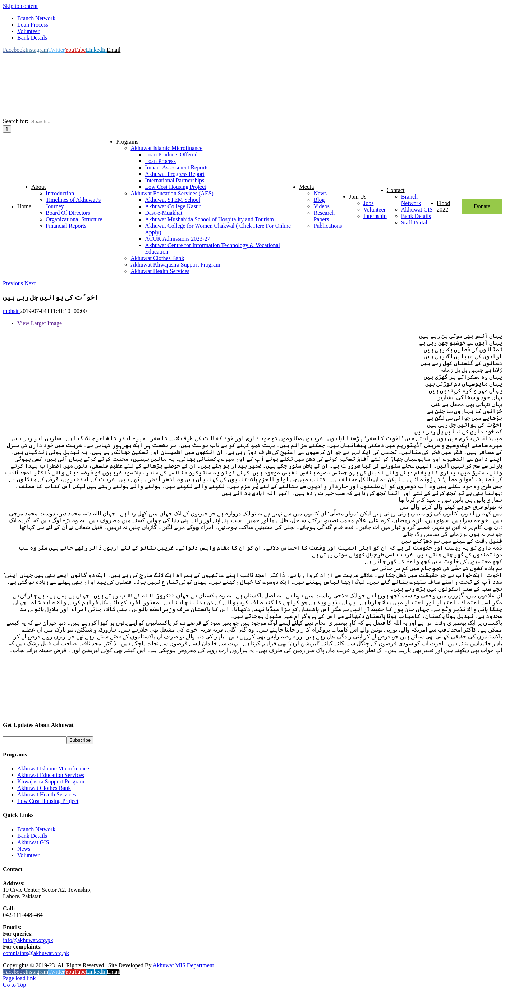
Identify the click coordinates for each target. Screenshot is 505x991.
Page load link (19, 978)
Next (30, 283)
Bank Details (32, 836)
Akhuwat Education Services (50, 775)
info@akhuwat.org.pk (28, 940)
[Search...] (61, 121)
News (23, 849)
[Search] (7, 129)
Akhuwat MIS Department (183, 965)
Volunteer (28, 855)
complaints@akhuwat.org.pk (36, 953)
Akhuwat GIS (33, 842)
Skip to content (20, 6)
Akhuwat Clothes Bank (44, 788)
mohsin (11, 311)
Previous (13, 283)
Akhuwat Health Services (46, 794)
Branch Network (36, 829)
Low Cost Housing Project (47, 801)
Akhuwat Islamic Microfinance (53, 768)
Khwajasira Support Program (50, 781)
